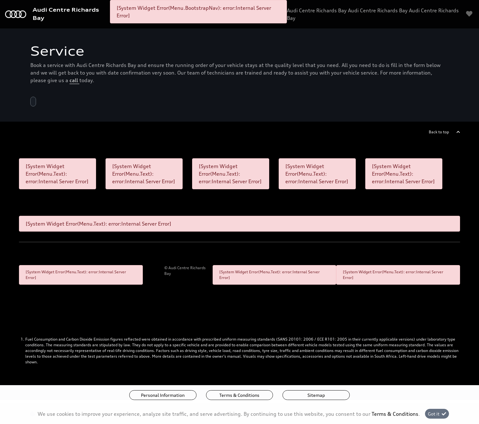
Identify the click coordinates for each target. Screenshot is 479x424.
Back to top (439, 132)
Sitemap (316, 395)
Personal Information (163, 395)
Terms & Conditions (239, 395)
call (74, 80)
